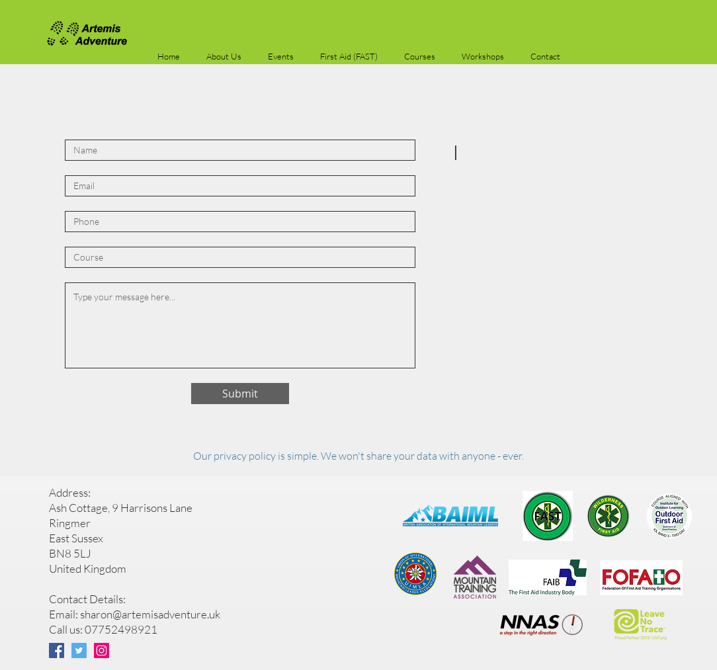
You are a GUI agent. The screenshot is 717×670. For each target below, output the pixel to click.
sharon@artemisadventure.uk (150, 614)
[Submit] (240, 393)
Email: (64, 614)
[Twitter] (79, 650)
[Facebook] (56, 650)
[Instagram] (101, 650)
